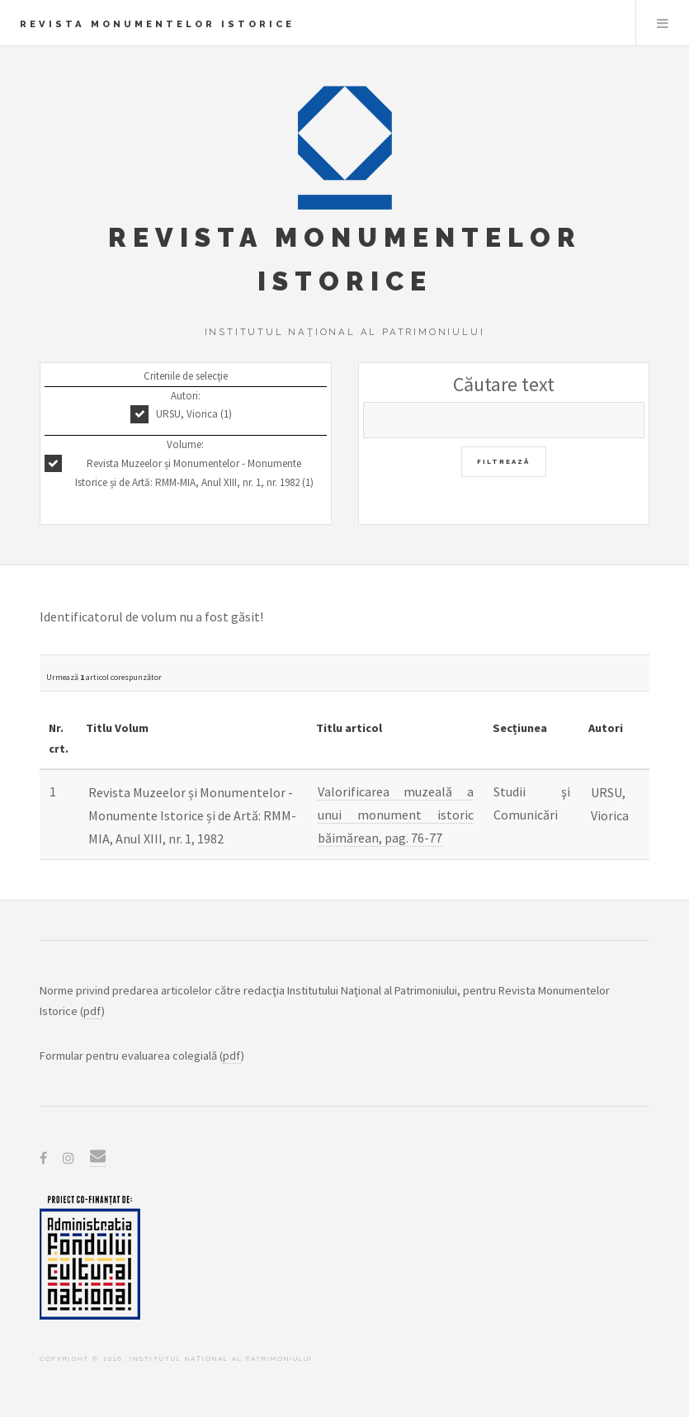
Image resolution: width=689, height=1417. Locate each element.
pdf (92, 1011)
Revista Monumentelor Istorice (157, 24)
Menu (662, 23)
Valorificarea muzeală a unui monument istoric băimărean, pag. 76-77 (396, 814)
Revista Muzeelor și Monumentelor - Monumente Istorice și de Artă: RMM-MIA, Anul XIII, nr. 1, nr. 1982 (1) (194, 472)
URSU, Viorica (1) (194, 414)
